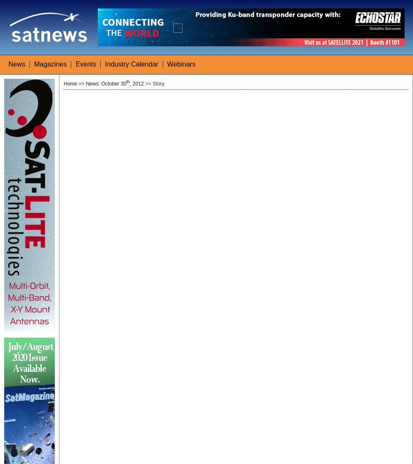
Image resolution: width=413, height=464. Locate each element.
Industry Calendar (131, 64)
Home (70, 84)
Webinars (181, 64)
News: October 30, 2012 (115, 84)
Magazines (50, 64)
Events (85, 64)
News (16, 64)
